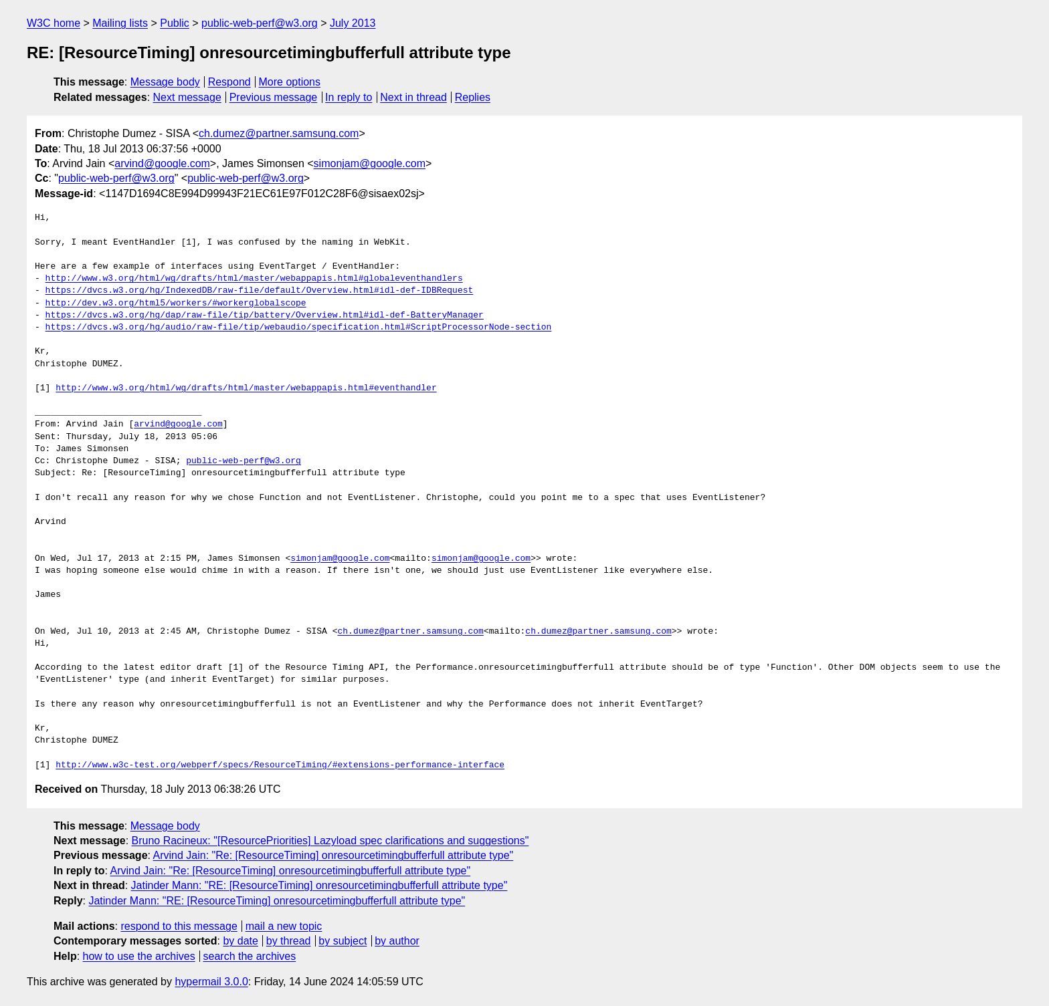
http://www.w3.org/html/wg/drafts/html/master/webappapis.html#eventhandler (246, 388)
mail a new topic (284, 926)
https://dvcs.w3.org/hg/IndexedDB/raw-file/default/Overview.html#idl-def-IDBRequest (259, 291)
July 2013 (353, 23)
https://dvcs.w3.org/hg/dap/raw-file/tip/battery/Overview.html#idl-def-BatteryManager (264, 315)
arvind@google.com (162, 163)
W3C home (53, 23)
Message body (165, 82)
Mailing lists (120, 23)
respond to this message (178, 926)
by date (240, 941)
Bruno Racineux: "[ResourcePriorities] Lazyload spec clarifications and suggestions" (330, 840)
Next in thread (413, 97)
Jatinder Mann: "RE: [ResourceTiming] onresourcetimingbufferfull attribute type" (319, 885)
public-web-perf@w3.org (259, 23)
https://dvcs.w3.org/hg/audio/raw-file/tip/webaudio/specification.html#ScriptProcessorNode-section (298, 328)
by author (397, 941)
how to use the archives (139, 956)
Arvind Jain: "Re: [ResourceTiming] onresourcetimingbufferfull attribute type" (333, 855)
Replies (472, 97)
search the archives (249, 956)
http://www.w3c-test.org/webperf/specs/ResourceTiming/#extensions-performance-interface (280, 765)
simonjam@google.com (369, 163)
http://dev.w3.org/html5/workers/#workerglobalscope (175, 303)
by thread (288, 941)
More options (290, 82)
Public (174, 23)
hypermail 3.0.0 (211, 981)
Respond (229, 82)
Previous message (273, 97)
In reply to (348, 97)
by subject (342, 941)
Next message (187, 97)
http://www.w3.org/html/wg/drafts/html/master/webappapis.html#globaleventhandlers (254, 279)
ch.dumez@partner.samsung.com (279, 133)
